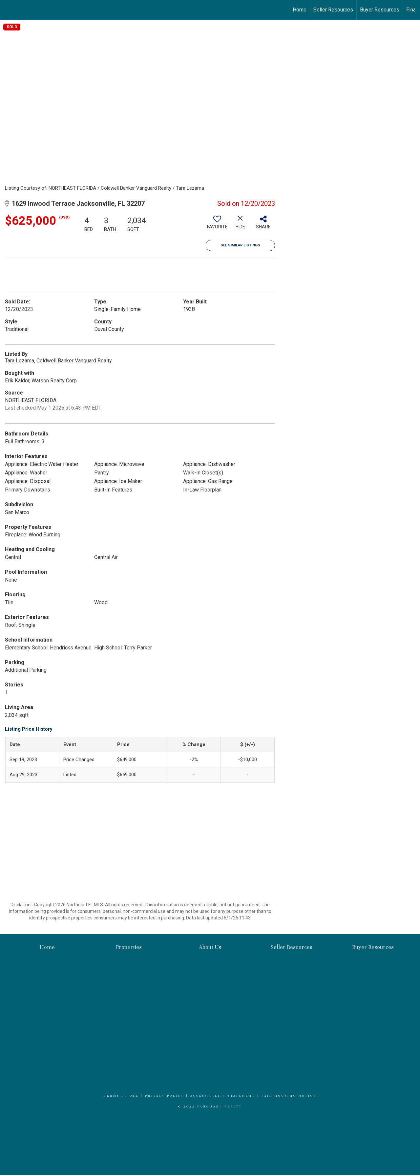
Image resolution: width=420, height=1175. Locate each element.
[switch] (217, 225)
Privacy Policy (164, 1095)
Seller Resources (333, 10)
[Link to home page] (8, 10)
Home (299, 10)
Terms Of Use (121, 1095)
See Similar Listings (240, 245)
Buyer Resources (379, 10)
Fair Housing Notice (289, 1095)
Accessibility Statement (222, 1095)
